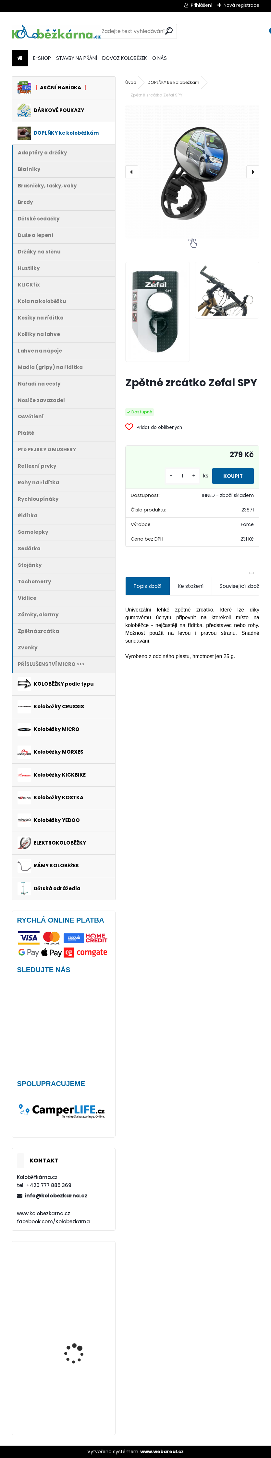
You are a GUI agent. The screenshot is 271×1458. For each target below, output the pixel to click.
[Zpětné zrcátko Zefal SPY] (192, 172)
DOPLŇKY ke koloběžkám (173, 82)
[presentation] (131, 171)
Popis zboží (147, 586)
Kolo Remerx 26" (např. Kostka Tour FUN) (80, 1401)
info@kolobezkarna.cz (56, 1195)
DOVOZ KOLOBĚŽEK (124, 58)
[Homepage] (20, 58)
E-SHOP (42, 58)
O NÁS (159, 58)
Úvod (130, 82)
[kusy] (177, 476)
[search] (169, 31)
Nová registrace (241, 5)
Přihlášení (201, 5)
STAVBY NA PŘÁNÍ (76, 58)
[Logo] (56, 31)
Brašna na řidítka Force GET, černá (81, 1274)
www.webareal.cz (162, 1451)
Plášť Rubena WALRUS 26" (79, 1330)
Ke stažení (191, 586)
